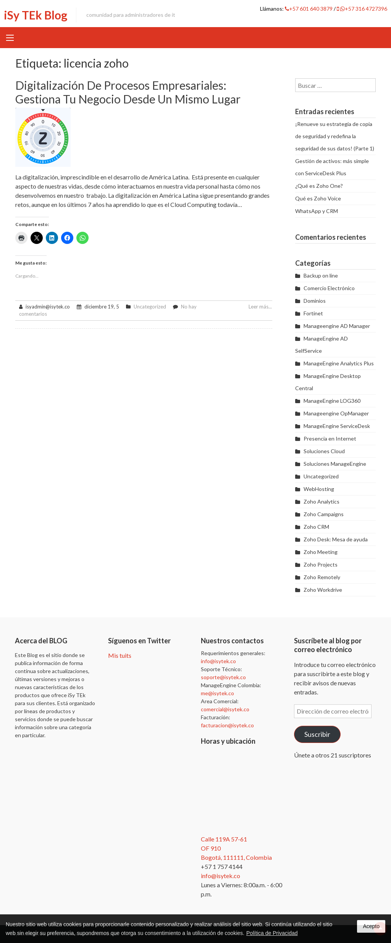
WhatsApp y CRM (316, 211)
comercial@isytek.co (225, 709)
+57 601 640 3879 (309, 8)
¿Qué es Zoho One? (319, 185)
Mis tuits (119, 655)
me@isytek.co (217, 693)
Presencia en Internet (330, 438)
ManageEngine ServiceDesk (337, 426)
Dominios (315, 300)
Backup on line (321, 275)
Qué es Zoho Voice (318, 198)
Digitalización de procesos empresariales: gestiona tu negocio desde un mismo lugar (128, 92)
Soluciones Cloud (324, 451)
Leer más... (260, 307)
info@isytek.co (218, 661)
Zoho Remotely (322, 577)
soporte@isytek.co (223, 677)
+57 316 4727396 (362, 8)
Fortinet (313, 313)
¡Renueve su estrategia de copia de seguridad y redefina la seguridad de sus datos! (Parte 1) (334, 136)
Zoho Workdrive (323, 589)
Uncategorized (150, 307)
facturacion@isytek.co (227, 725)
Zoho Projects (321, 564)
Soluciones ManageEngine (335, 463)
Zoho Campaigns (324, 514)
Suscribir (317, 734)
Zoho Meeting (321, 552)
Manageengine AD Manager (337, 326)
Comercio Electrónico (329, 288)
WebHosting (319, 489)
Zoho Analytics (321, 501)
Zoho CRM (316, 526)
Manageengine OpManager (336, 413)
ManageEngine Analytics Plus (339, 363)
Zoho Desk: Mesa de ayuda (336, 539)
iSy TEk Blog (35, 15)
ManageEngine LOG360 (332, 400)
